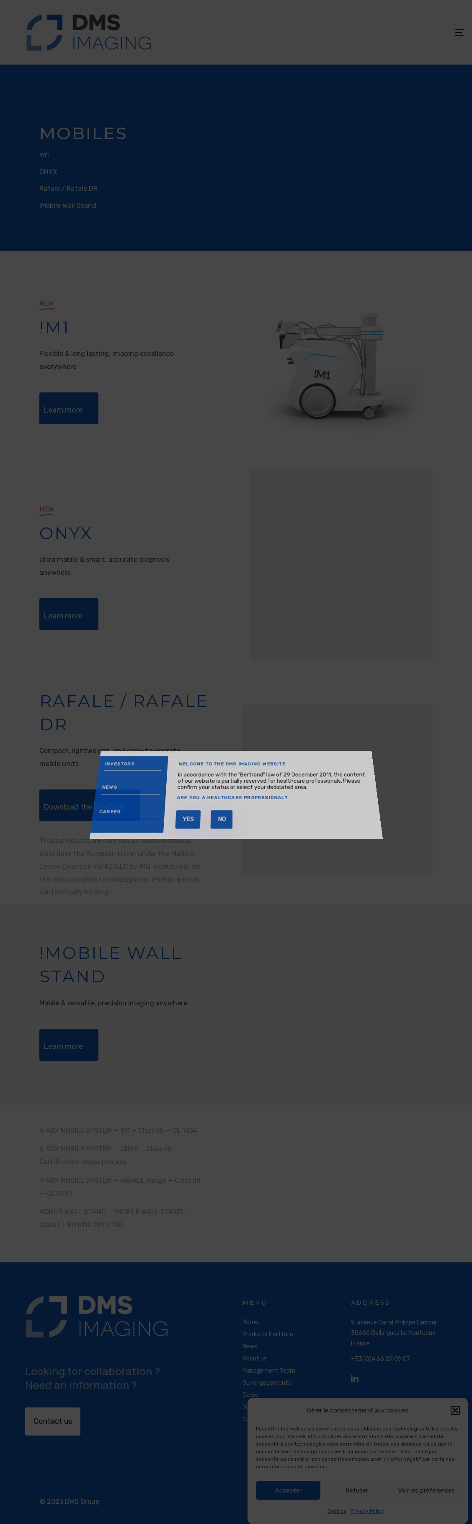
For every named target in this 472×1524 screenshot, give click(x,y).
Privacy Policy (367, 1511)
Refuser (357, 1490)
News (249, 1346)
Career (251, 1395)
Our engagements (266, 1382)
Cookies (337, 1511)
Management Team (268, 1370)
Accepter (288, 1490)
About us (254, 1358)
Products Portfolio (267, 1334)
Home (250, 1322)
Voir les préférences (426, 1490)
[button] (455, 1410)
